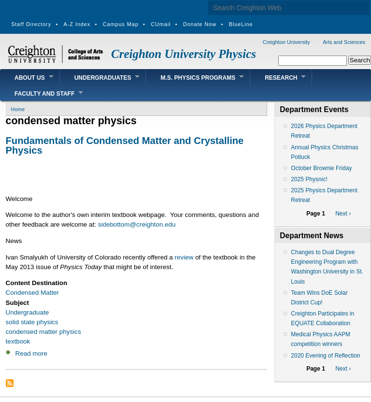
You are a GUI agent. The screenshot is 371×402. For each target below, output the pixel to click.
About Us (29, 77)
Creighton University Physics (183, 53)
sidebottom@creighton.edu (137, 224)
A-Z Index (77, 24)
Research (281, 77)
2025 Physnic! (309, 179)
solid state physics (32, 322)
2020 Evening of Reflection (325, 355)
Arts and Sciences (344, 42)
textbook (18, 341)
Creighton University (286, 42)
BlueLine (241, 24)
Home (18, 109)
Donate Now (199, 24)
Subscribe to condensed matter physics (10, 383)
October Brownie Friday (321, 168)
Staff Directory (31, 24)
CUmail (161, 24)
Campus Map (121, 24)
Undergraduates (102, 77)
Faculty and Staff (44, 93)
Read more (31, 353)
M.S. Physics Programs (197, 77)
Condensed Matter (32, 292)
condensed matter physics (43, 331)
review (184, 257)
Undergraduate (27, 312)
